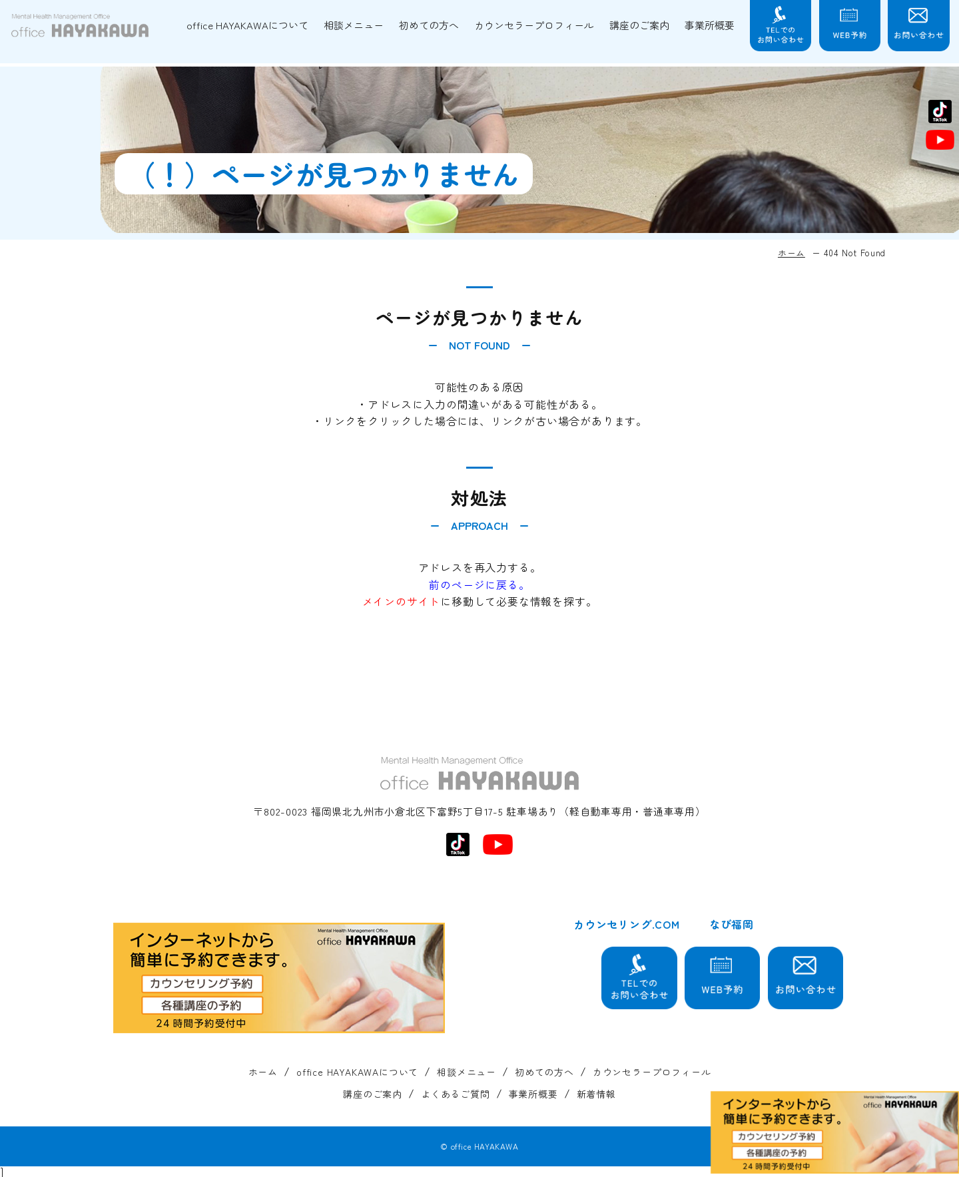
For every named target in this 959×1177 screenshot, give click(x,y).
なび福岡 (731, 924)
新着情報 (596, 1094)
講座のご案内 (639, 25)
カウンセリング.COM (626, 924)
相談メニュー (354, 25)
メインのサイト (401, 601)
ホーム (791, 252)
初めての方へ (429, 25)
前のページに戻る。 (479, 584)
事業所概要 (710, 25)
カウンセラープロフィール (534, 25)
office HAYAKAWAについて (247, 25)
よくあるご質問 (455, 1094)
